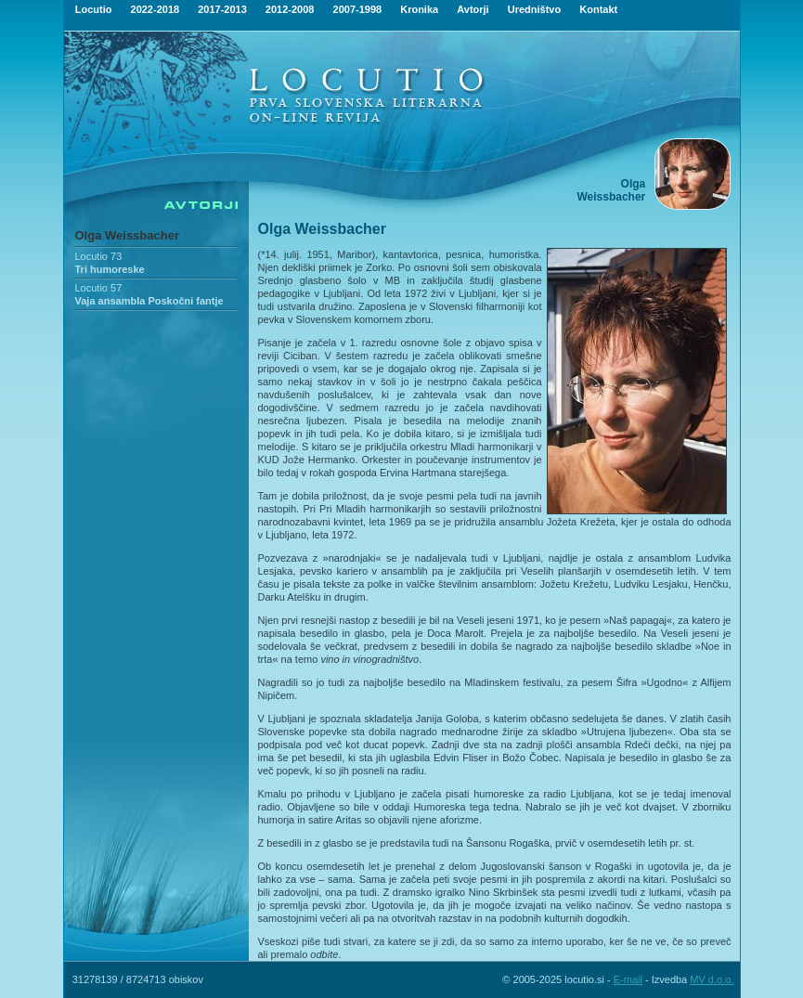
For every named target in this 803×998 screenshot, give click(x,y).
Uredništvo (534, 9)
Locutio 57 (99, 287)
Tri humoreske (110, 269)
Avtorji (472, 9)
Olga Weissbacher (127, 235)
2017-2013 (222, 9)
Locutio (93, 9)
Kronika (419, 9)
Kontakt (598, 9)
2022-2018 (155, 9)
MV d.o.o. (711, 979)
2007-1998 (357, 9)
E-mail (628, 979)
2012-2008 (290, 9)
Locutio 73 (99, 256)
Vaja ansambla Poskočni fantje (149, 300)
